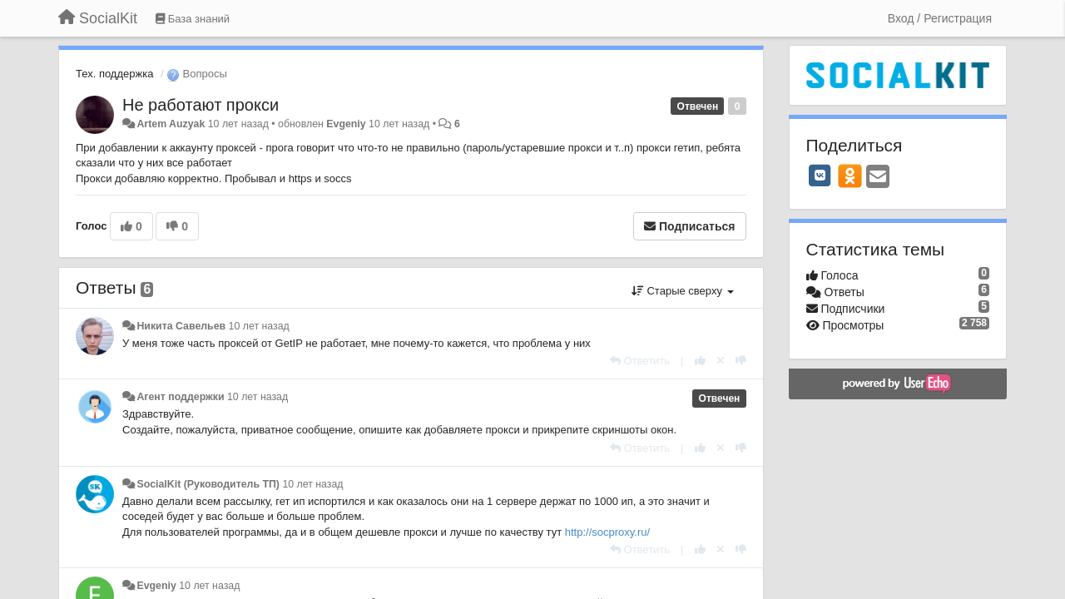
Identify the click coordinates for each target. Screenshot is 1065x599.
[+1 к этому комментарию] (700, 360)
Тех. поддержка (114, 73)
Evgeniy (345, 124)
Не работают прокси (200, 105)
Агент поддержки (180, 397)
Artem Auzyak (170, 124)
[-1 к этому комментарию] (741, 360)
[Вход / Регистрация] (939, 18)
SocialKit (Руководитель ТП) (208, 484)
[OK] (850, 175)
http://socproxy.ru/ (607, 532)
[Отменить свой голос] (720, 360)
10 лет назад (259, 326)
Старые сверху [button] (683, 291)
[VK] (820, 175)
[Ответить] (640, 360)
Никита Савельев (180, 326)
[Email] (877, 177)
